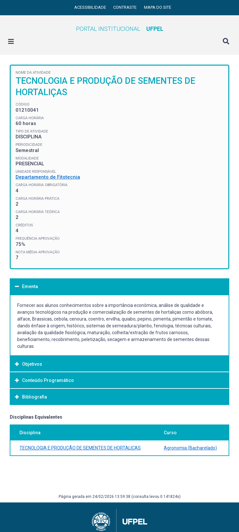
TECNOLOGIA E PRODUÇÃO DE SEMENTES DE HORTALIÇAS (80, 447)
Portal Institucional (119, 28)
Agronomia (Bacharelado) (190, 447)
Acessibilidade (90, 7)
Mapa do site (157, 7)
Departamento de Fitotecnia (48, 177)
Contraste (125, 7)
